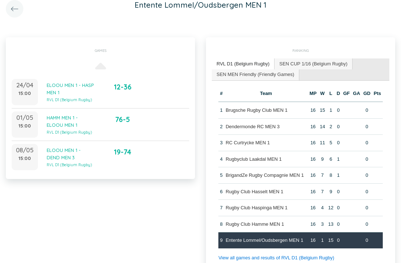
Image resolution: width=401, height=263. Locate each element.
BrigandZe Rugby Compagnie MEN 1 (265, 175)
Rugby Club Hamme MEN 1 (255, 224)
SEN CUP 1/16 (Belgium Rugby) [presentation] (313, 63)
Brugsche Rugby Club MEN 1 (257, 110)
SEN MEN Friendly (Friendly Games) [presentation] (255, 74)
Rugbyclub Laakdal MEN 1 (254, 159)
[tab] (243, 64)
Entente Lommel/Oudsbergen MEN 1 (264, 240)
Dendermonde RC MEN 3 (253, 126)
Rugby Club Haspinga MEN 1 (257, 207)
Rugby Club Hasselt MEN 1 (254, 191)
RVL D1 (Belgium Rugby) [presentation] (243, 63)
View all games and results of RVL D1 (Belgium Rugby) (276, 257)
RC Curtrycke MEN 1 (248, 142)
